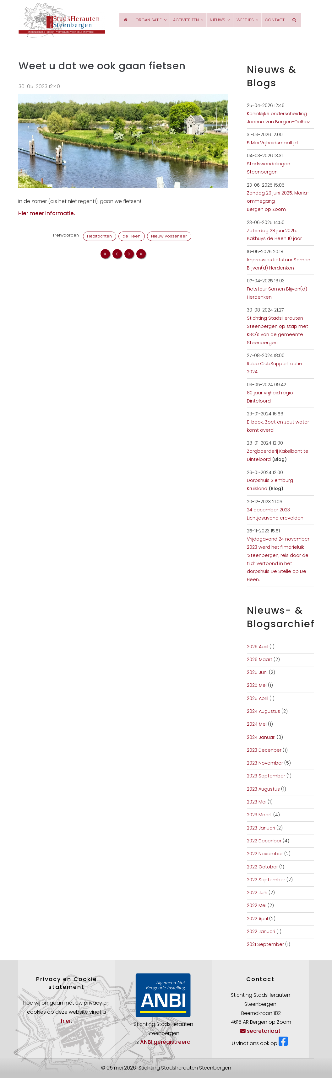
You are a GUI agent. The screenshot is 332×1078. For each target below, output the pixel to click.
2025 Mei (257, 686)
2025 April (257, 699)
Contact (275, 20)
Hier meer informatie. (46, 214)
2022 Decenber (264, 841)
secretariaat (260, 1031)
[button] (123, 141)
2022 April (257, 919)
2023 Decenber (264, 751)
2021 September (265, 945)
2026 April (257, 647)
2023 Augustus (263, 790)
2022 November (265, 854)
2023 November (265, 763)
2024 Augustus (263, 712)
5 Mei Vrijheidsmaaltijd (272, 143)
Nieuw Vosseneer (169, 236)
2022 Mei (256, 906)
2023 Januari (261, 828)
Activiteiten (181, 20)
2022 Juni (257, 893)
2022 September (266, 880)
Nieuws (216, 20)
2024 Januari (261, 737)
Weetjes (245, 20)
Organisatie (140, 20)
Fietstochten (99, 236)
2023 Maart (259, 815)
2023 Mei (256, 802)
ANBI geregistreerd (165, 1042)
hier (66, 1021)
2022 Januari (261, 932)
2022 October (262, 867)
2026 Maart (259, 660)
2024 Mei (257, 725)
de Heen (131, 236)
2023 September (266, 776)
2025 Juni (257, 673)
